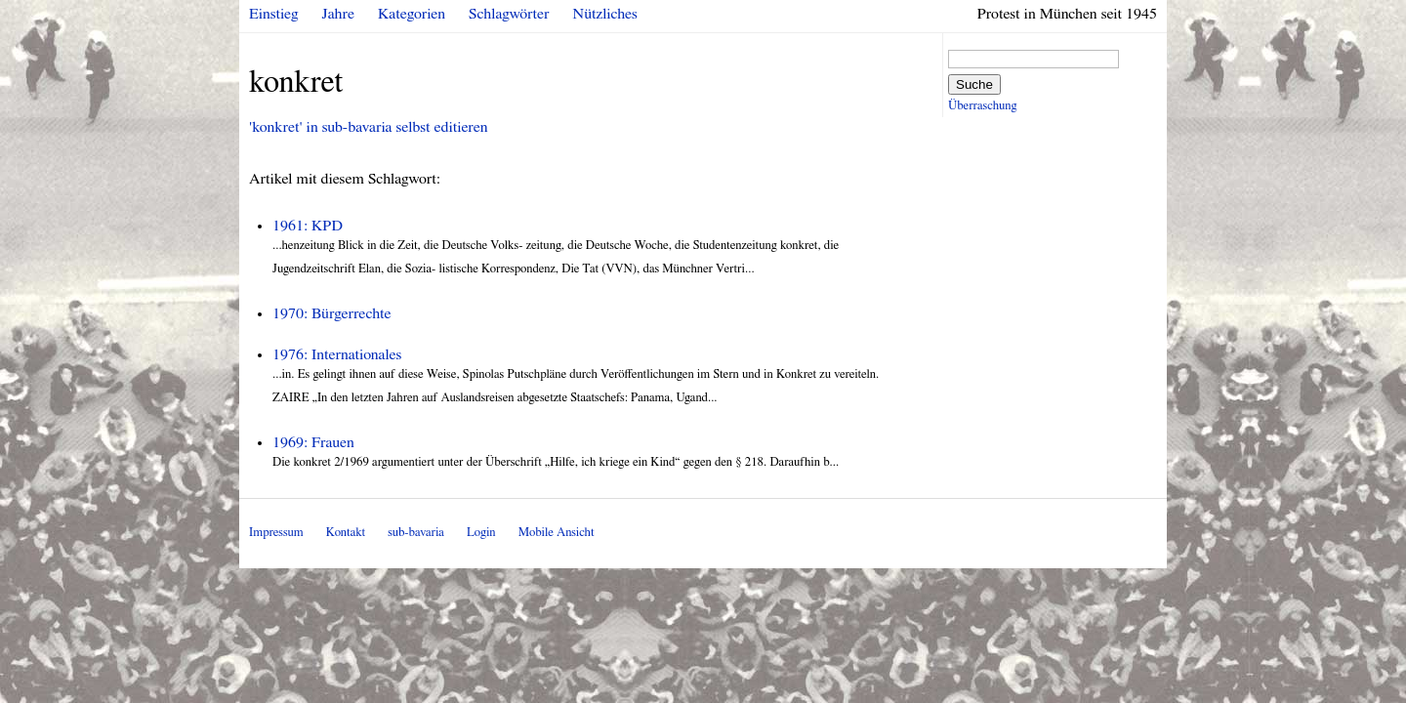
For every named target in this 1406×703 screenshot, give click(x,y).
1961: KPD (307, 225)
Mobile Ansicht (556, 532)
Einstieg (274, 13)
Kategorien (411, 13)
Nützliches (605, 13)
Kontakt (345, 532)
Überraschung (982, 106)
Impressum (276, 532)
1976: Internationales (336, 354)
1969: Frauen (313, 442)
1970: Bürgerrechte (332, 313)
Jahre (338, 13)
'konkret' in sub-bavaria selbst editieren (368, 127)
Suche (974, 84)
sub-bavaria (415, 532)
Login (481, 532)
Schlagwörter (509, 13)
